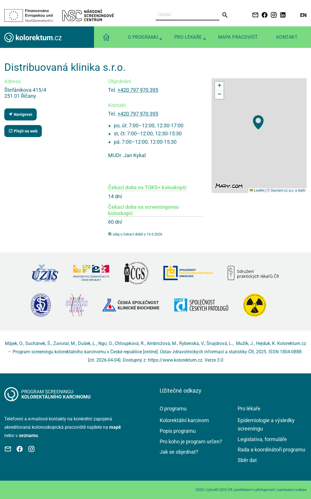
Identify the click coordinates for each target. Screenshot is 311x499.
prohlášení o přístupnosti (255, 490)
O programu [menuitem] (143, 37)
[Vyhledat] (188, 14)
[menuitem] (106, 37)
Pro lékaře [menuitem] (188, 37)
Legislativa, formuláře (262, 439)
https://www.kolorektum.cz (175, 360)
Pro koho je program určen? (191, 441)
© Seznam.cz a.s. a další (286, 190)
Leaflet (257, 190)
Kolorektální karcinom (184, 420)
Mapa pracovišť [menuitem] (238, 37)
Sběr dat (247, 460)
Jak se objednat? (179, 452)
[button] (258, 122)
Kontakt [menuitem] (287, 37)
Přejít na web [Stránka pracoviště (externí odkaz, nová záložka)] (23, 131)
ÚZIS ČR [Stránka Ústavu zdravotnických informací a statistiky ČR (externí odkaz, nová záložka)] (225, 490)
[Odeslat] (225, 15)
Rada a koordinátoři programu (271, 450)
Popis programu (178, 431)
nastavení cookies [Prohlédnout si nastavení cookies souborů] (292, 490)
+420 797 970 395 (138, 90)
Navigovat (20, 114)
